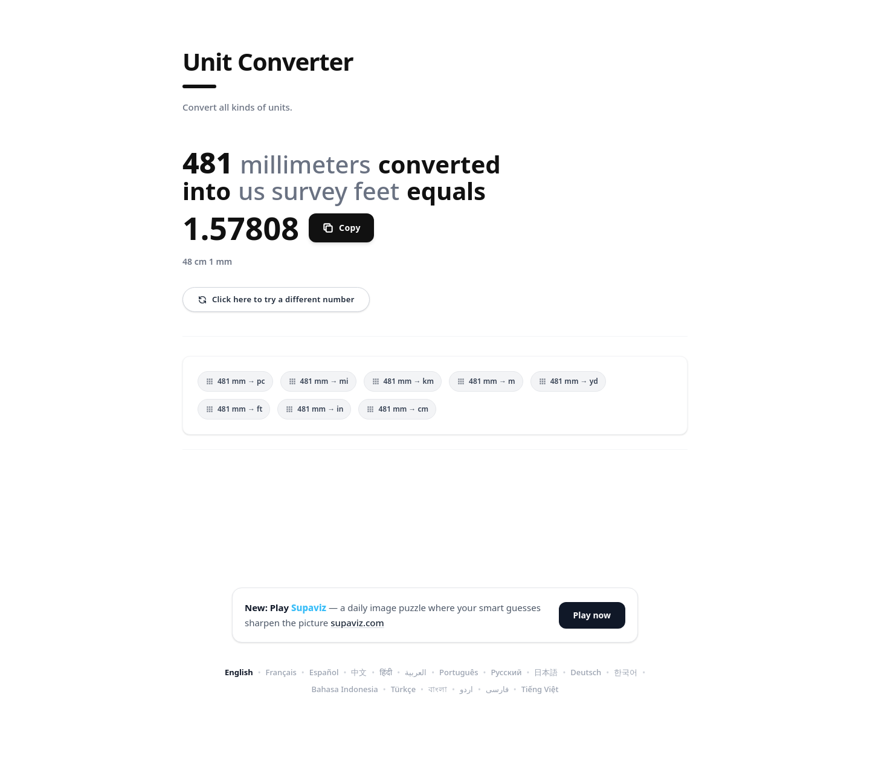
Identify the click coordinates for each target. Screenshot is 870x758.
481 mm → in (314, 409)
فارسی (497, 689)
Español (324, 672)
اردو (466, 689)
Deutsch (585, 672)
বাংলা (437, 689)
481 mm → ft (233, 409)
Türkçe (403, 689)
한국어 (625, 672)
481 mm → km (403, 381)
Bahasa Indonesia (345, 689)
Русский (506, 672)
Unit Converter (267, 61)
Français (281, 672)
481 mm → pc (235, 381)
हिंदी (385, 672)
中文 (359, 672)
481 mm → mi (318, 381)
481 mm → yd (568, 381)
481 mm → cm (397, 409)
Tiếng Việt (540, 689)
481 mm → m (486, 381)
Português (458, 672)
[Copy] (341, 227)
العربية (416, 672)
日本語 (546, 672)
